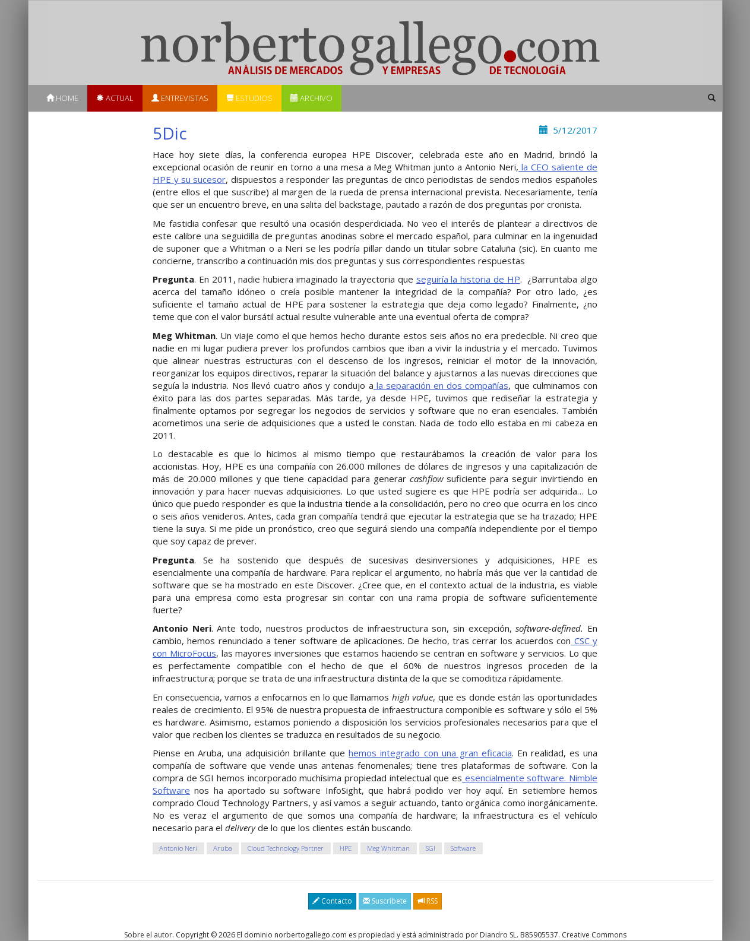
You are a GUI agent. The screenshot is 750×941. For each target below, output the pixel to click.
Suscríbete (385, 901)
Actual (115, 98)
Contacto (332, 901)
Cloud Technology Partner (286, 848)
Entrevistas (179, 98)
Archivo (311, 98)
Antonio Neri (178, 848)
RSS (427, 901)
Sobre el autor (148, 935)
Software (463, 848)
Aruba (222, 848)
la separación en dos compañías (441, 385)
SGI (430, 848)
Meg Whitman (388, 848)
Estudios (249, 98)
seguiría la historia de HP (468, 279)
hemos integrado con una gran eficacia (430, 753)
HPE (346, 848)
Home (62, 98)
